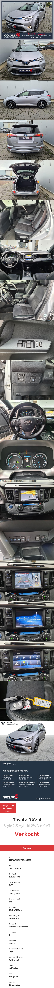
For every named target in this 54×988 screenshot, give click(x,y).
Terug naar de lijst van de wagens (8, 808)
